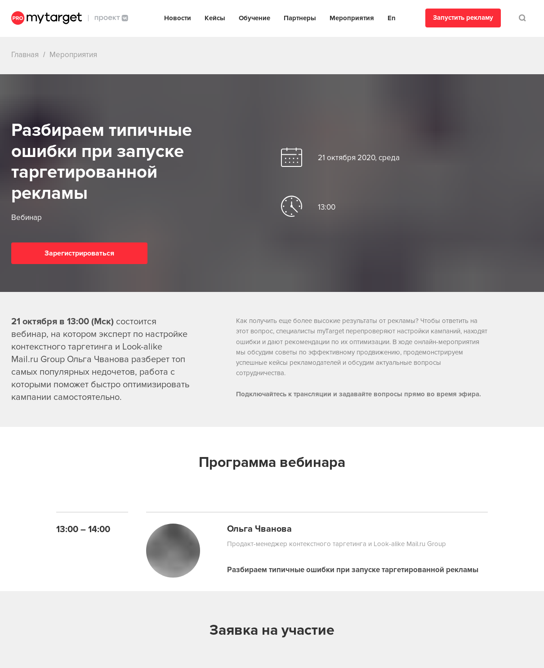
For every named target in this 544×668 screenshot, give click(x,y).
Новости (177, 18)
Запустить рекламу (463, 17)
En (392, 18)
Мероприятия (352, 18)
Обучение (254, 18)
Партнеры (300, 18)
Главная (25, 54)
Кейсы (215, 18)
